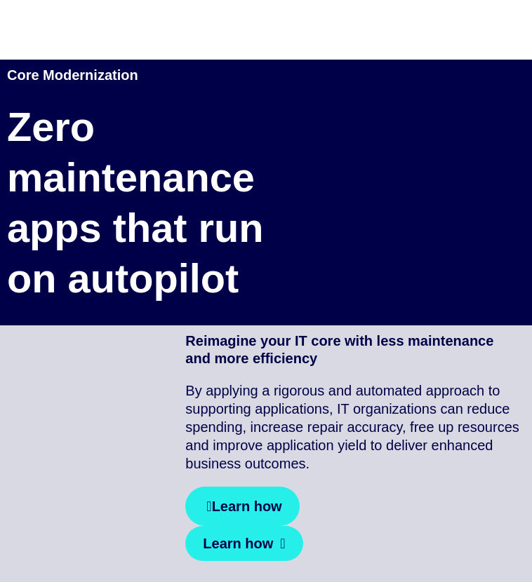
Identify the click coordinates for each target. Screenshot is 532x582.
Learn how (238, 543)
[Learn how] (242, 506)
